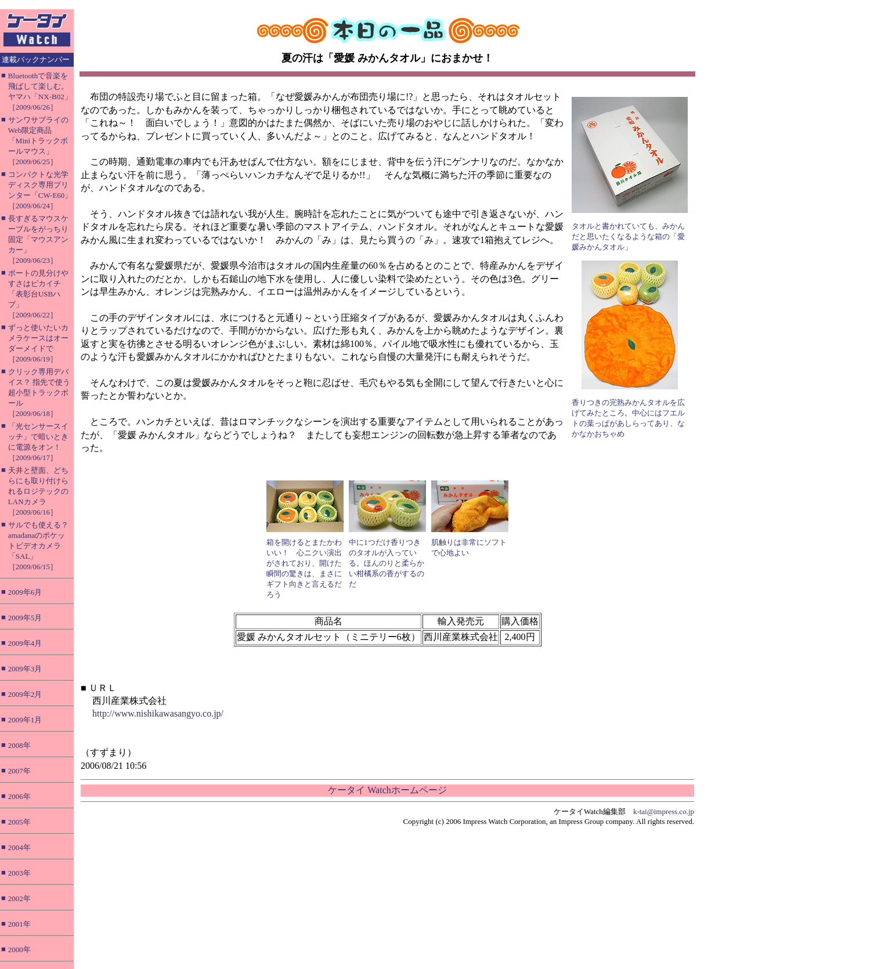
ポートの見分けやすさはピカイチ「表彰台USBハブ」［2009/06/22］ (38, 294)
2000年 (19, 949)
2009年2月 (25, 694)
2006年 (19, 796)
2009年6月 (25, 592)
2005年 (19, 822)
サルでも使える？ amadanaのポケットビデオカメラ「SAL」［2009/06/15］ (38, 545)
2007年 (19, 770)
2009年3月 (25, 668)
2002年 (19, 898)
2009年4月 (25, 643)
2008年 (19, 745)
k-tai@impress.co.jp (663, 811)
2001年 (19, 924)
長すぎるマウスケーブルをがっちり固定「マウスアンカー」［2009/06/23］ (38, 239)
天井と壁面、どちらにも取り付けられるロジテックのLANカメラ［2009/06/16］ (38, 491)
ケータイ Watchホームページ (387, 790)
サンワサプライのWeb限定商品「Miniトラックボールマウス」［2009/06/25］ (38, 140)
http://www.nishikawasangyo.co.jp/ (157, 713)
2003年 (19, 873)
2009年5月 (25, 617)
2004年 (19, 847)
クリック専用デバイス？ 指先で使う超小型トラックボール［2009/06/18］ (39, 392)
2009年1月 (25, 719)
